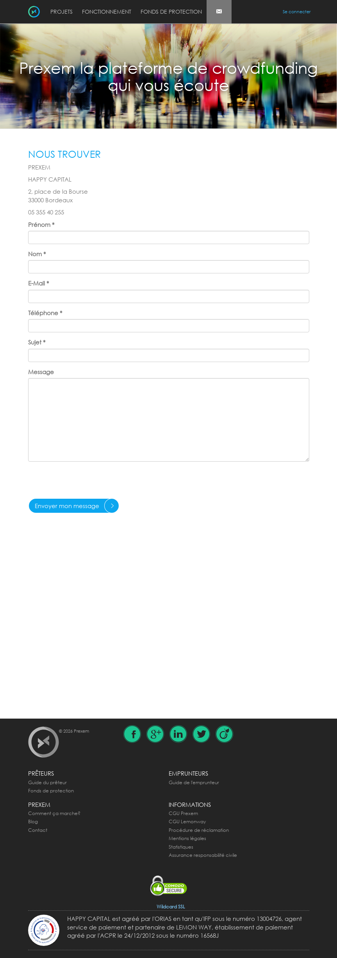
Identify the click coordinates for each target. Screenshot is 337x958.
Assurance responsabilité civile (203, 855)
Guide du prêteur (47, 782)
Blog (33, 821)
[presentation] (87, 482)
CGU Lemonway (187, 821)
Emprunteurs (188, 773)
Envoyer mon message (67, 506)
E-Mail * (38, 283)
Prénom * (41, 224)
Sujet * (36, 342)
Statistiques (181, 847)
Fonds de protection (171, 11)
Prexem (39, 804)
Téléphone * (45, 313)
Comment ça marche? (54, 813)
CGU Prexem (183, 813)
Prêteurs (41, 773)
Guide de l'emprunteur (194, 782)
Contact (37, 830)
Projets (61, 11)
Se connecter (296, 12)
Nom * (37, 254)
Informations (190, 804)
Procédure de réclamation (199, 830)
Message (41, 372)
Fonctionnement (106, 11)
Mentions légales (187, 838)
